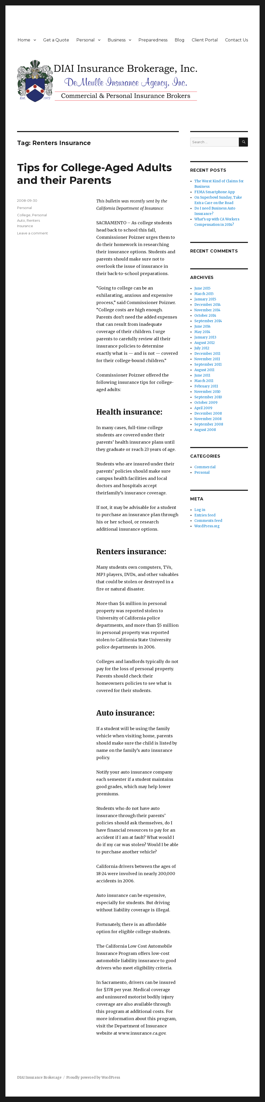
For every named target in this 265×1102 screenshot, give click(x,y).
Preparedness (152, 40)
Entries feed (205, 515)
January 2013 (205, 337)
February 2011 (206, 386)
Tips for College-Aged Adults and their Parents (94, 173)
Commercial (205, 467)
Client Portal (205, 40)
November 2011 (207, 359)
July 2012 (201, 348)
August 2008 (205, 430)
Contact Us (236, 40)
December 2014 (207, 304)
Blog (180, 40)
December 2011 (207, 353)
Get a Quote (56, 40)
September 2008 (208, 424)
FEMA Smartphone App (214, 192)
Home (24, 40)
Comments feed (208, 520)
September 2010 (208, 397)
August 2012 (204, 343)
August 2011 (204, 370)
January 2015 (205, 299)
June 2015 (202, 288)
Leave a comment (32, 233)
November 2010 (207, 392)
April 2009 (203, 408)
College (24, 215)
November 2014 (207, 310)
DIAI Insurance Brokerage (39, 1077)
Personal (85, 40)
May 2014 (202, 332)
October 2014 (205, 315)
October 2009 (205, 402)
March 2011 (203, 381)
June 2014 (202, 326)
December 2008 (208, 413)
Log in (199, 510)
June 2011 (202, 375)
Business (117, 40)
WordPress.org (207, 526)
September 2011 (208, 364)
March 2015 (204, 294)
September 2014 (208, 321)
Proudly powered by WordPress (93, 1077)
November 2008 (208, 419)
